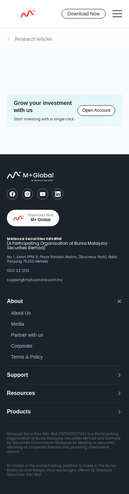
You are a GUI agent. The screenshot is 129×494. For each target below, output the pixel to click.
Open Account (96, 110)
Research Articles (33, 39)
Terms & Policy (27, 357)
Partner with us (27, 335)
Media (17, 324)
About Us (21, 313)
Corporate (21, 346)
